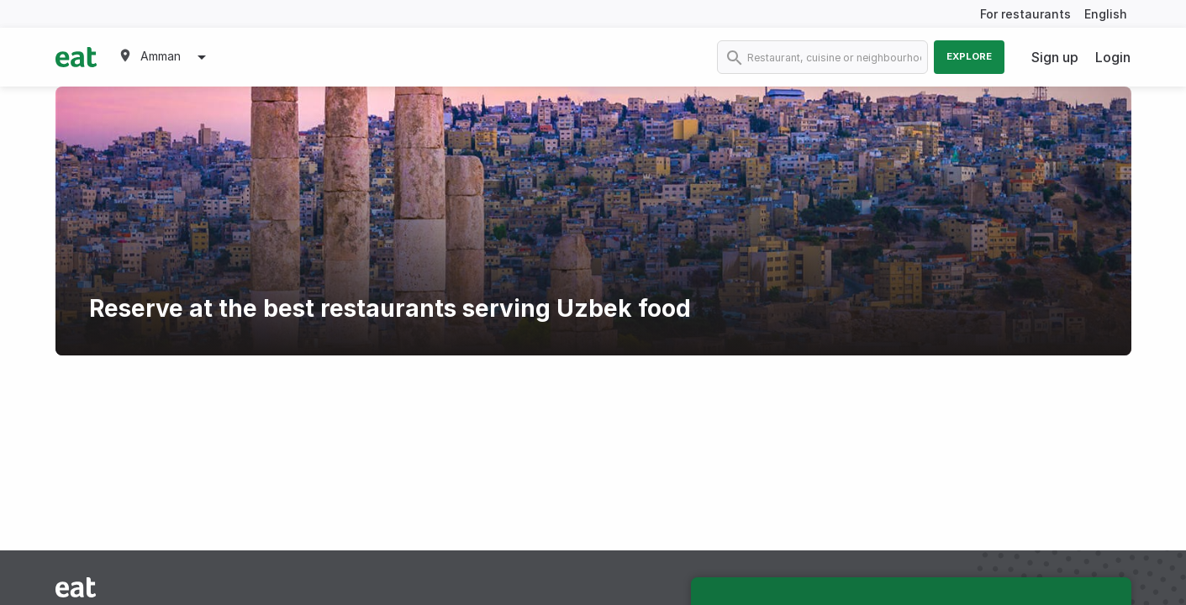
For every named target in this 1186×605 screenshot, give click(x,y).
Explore (969, 56)
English (1105, 14)
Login (1113, 57)
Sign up (1054, 57)
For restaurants (1025, 14)
